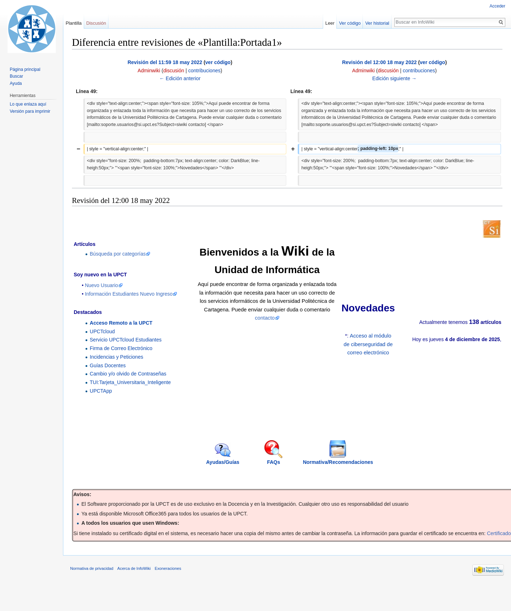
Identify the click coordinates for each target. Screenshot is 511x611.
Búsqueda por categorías (118, 254)
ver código (218, 62)
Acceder (497, 6)
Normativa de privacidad (91, 568)
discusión (173, 70)
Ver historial (377, 23)
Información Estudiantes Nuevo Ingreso (128, 294)
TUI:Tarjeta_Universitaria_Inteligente (130, 382)
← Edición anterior (179, 78)
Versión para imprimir (30, 111)
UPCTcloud (102, 331)
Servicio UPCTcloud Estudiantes (126, 340)
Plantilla (73, 23)
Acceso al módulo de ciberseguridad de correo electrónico (368, 344)
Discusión (96, 23)
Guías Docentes (108, 365)
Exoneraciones (168, 568)
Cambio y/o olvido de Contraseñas (128, 374)
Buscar (16, 76)
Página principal (25, 69)
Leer (330, 23)
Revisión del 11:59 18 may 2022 (164, 62)
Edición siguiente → (394, 78)
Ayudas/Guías (222, 462)
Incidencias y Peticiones (116, 357)
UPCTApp (101, 391)
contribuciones (204, 70)
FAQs (273, 462)
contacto (265, 318)
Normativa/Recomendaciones (338, 462)
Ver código (350, 23)
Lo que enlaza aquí (28, 104)
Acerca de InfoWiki (134, 568)
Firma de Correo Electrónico (121, 348)
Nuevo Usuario (101, 285)
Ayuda (16, 83)
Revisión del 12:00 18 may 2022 (379, 62)
